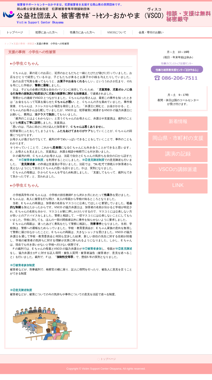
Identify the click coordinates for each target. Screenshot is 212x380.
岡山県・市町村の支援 (178, 138)
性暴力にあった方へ (82, 32)
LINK (178, 185)
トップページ (14, 32)
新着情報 (178, 121)
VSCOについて (116, 32)
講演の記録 (178, 154)
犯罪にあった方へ (46, 32)
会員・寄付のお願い (151, 32)
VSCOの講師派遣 (178, 169)
